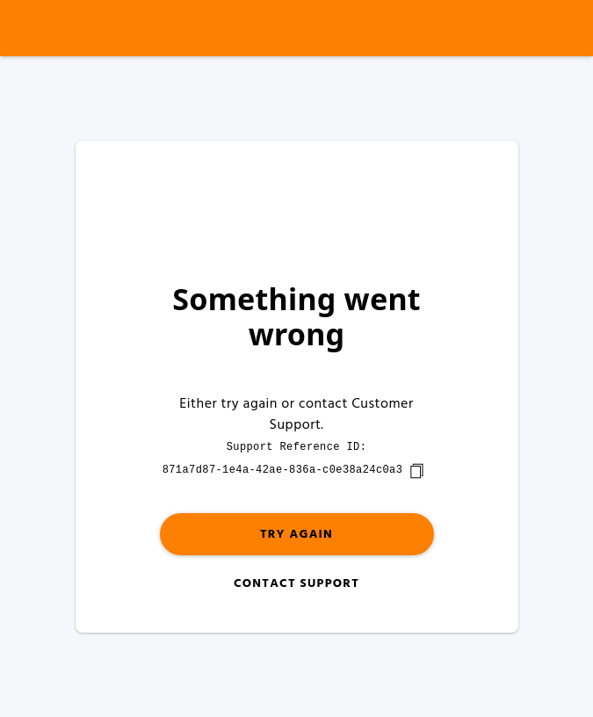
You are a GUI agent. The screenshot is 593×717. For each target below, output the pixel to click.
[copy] (416, 471)
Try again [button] (296, 535)
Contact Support (296, 584)
